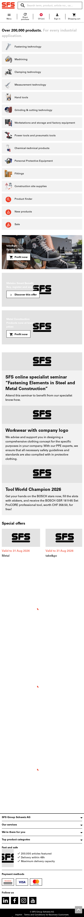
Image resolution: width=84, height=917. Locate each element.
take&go (51, 555)
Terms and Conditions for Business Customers (46, 915)
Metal (5, 555)
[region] (42, 545)
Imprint (18, 915)
